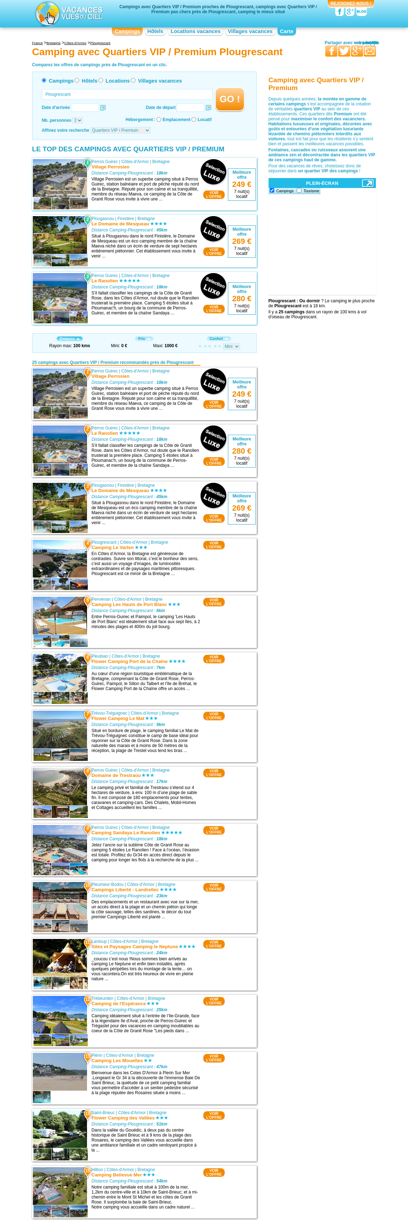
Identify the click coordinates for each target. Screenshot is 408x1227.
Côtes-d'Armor (135, 161)
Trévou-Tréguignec (109, 713)
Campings (127, 31)
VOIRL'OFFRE (213, 195)
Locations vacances (195, 31)
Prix (144, 339)
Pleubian (99, 656)
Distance (70, 339)
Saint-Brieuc (102, 1112)
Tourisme (311, 191)
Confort (219, 339)
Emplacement (176, 119)
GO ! (230, 99)
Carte (287, 31)
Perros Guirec (104, 161)
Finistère (126, 218)
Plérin (96, 1055)
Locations (118, 81)
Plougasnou (102, 218)
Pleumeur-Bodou (107, 884)
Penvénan (101, 599)
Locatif (204, 119)
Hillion (97, 1169)
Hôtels (155, 31)
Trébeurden (102, 998)
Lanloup (99, 941)
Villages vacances (250, 31)
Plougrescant (103, 542)
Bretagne (161, 161)
